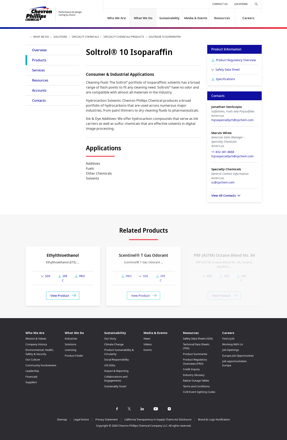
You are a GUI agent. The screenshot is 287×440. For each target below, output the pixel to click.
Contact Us (220, 4)
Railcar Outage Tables (196, 380)
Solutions (60, 37)
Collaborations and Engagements (115, 379)
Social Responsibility (116, 359)
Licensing (70, 350)
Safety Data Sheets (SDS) (198, 338)
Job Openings (230, 350)
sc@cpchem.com (222, 182)
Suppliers (31, 382)
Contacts (39, 100)
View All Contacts (223, 195)
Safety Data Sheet (227, 69)
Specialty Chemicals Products (123, 37)
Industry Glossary (194, 375)
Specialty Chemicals (85, 37)
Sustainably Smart (115, 386)
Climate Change (114, 344)
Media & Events (195, 18)
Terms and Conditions (196, 386)
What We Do (143, 18)
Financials (31, 376)
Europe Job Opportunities (238, 355)
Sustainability (169, 18)
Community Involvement (40, 365)
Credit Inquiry (191, 369)
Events (148, 350)
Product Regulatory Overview (236, 60)
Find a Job (228, 338)
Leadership (32, 371)
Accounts (39, 90)
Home (27, 36)
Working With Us (232, 344)
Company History (36, 344)
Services (38, 70)
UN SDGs (109, 365)
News (147, 338)
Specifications (225, 79)
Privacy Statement (106, 419)
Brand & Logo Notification (214, 419)
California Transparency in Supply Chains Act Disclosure (157, 419)
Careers (248, 18)
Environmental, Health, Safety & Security (39, 352)
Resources (222, 18)
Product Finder (74, 355)
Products (39, 60)
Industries (71, 338)
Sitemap (62, 419)
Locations (241, 4)
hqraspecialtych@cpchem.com (232, 120)
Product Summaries (195, 354)
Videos (148, 344)
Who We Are (116, 18)
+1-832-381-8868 (222, 152)
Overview (39, 50)
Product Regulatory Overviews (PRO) (195, 361)
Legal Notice (81, 419)
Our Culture (32, 359)
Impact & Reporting (116, 371)
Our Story (110, 338)
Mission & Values (35, 338)
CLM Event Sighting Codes (199, 392)
